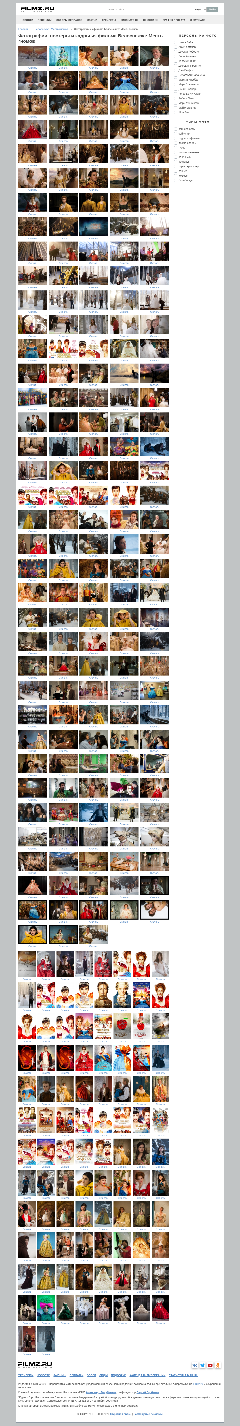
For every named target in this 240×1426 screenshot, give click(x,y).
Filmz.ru (198, 1384)
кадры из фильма (189, 138)
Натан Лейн (185, 42)
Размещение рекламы (148, 1414)
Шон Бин (183, 112)
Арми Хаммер (187, 47)
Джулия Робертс (188, 51)
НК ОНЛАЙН (150, 20)
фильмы (60, 1375)
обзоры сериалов (69, 20)
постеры (183, 161)
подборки (118, 1375)
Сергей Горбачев (147, 1392)
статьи (92, 20)
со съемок (184, 157)
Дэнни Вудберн (187, 89)
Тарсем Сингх (187, 61)
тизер (181, 147)
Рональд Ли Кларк (189, 93)
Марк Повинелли (188, 84)
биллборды (185, 180)
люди (103, 1375)
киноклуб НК (129, 20)
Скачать (32, 67)
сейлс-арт (184, 133)
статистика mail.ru (183, 1375)
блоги (91, 1375)
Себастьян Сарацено (191, 75)
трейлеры (109, 20)
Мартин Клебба (188, 79)
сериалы (76, 1375)
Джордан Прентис (189, 65)
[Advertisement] (199, 240)
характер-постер (188, 166)
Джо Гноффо (186, 70)
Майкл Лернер (187, 107)
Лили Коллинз (187, 56)
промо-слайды (187, 143)
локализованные (188, 152)
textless (183, 175)
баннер (182, 171)
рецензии (45, 20)
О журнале (198, 20)
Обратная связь (120, 1414)
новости (27, 20)
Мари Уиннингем (188, 103)
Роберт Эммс (186, 98)
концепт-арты (186, 129)
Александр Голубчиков (101, 1392)
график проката (174, 20)
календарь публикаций (148, 1375)
